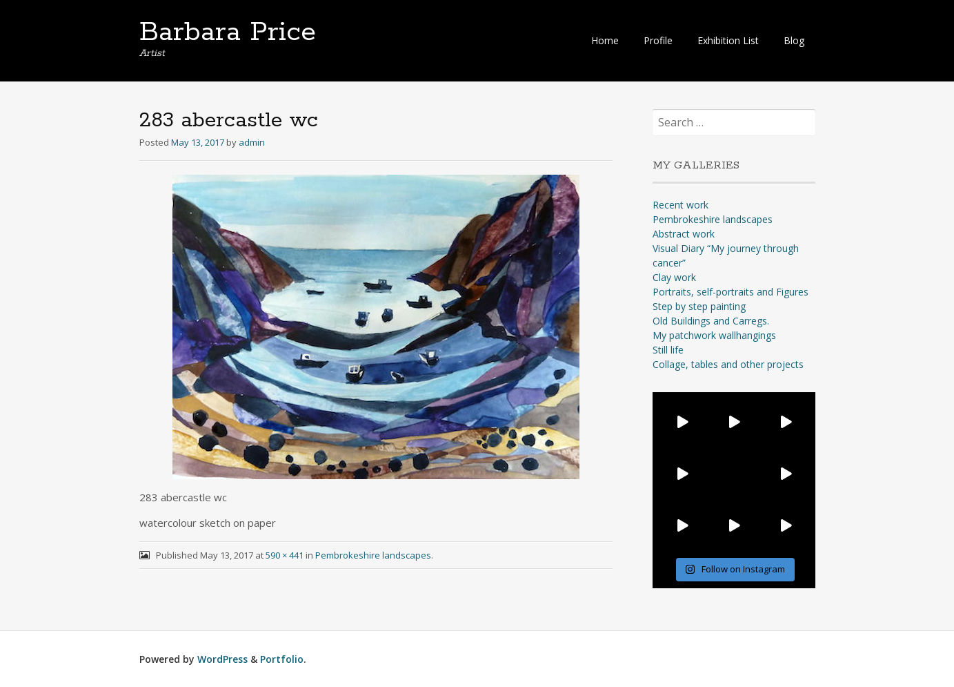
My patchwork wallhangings (714, 335)
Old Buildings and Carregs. (711, 320)
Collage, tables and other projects (728, 364)
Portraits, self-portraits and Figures (730, 291)
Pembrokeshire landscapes (373, 555)
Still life (668, 349)
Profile (658, 40)
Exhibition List (728, 40)
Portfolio (282, 659)
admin (252, 142)
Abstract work (684, 233)
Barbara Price (227, 32)
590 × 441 (285, 555)
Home (605, 40)
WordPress (222, 659)
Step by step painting (699, 306)
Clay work (674, 277)
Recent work (680, 204)
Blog (794, 40)
